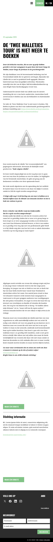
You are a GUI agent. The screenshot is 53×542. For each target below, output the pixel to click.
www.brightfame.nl (10, 353)
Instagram (21, 501)
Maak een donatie (12, 406)
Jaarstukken (45, 508)
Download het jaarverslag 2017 (14, 435)
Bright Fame (3, 3)
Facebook (10, 501)
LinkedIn (15, 501)
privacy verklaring (44, 540)
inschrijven (43, 532)
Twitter (5, 501)
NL (47, 3)
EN (51, 3)
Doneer (39, 3)
